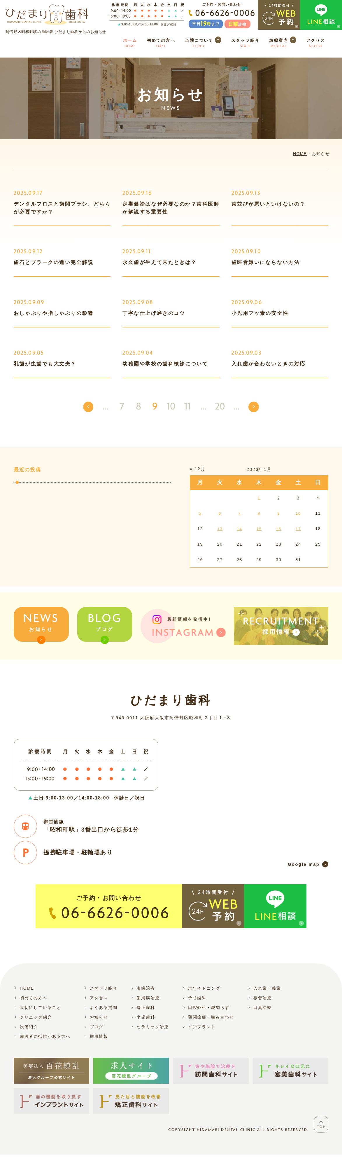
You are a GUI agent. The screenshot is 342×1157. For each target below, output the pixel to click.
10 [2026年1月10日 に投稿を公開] (298, 513)
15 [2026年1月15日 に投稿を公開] (259, 528)
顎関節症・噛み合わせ (211, 1016)
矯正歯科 (145, 1007)
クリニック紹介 (36, 1016)
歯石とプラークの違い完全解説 (54, 262)
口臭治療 (262, 1007)
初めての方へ (161, 43)
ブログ (104, 627)
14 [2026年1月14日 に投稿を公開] (239, 528)
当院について (203, 43)
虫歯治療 (145, 988)
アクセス (315, 43)
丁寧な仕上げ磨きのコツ (153, 313)
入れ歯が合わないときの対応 (268, 364)
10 (171, 407)
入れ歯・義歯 (267, 988)
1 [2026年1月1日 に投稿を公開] (259, 497)
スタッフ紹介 (245, 43)
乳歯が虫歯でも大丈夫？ (45, 364)
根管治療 (262, 997)
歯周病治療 (147, 997)
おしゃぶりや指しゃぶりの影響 (54, 313)
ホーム (130, 43)
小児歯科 (145, 1016)
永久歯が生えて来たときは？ (159, 262)
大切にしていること (40, 1007)
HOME (300, 153)
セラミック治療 (152, 1026)
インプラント (202, 1026)
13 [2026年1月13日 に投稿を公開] (219, 528)
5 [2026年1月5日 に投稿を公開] (200, 513)
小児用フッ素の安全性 (259, 313)
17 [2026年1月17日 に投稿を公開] (298, 528)
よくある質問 (103, 1007)
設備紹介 (29, 1026)
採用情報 (99, 1036)
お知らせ (41, 627)
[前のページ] (88, 407)
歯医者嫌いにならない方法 (265, 262)
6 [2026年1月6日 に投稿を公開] (219, 513)
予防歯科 (197, 997)
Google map (304, 863)
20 (220, 407)
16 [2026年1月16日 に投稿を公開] (278, 528)
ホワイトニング (204, 988)
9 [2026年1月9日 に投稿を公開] (278, 513)
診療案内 (283, 43)
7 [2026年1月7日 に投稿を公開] (239, 513)
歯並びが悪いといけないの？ (268, 204)
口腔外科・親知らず (208, 1007)
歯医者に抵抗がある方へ (45, 1036)
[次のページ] (254, 407)
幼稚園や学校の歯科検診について (165, 364)
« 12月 (197, 468)
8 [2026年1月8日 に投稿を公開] (259, 513)
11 (187, 407)
